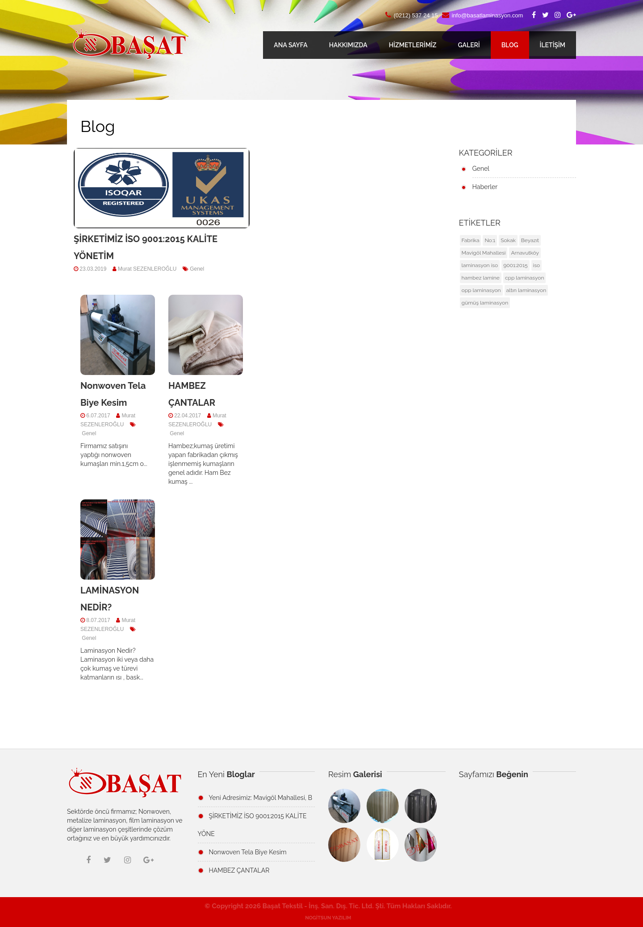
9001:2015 (515, 265)
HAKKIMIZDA (348, 45)
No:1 (489, 240)
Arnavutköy (525, 253)
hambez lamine (481, 278)
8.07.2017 (97, 620)
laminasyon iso (480, 265)
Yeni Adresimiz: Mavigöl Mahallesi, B (260, 797)
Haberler (485, 186)
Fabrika (471, 240)
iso (536, 265)
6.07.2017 (97, 415)
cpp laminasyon (524, 278)
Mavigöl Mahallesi (484, 253)
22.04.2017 (187, 415)
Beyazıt (530, 240)
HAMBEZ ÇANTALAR (239, 870)
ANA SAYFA (290, 45)
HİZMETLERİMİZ (413, 45)
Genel (196, 269)
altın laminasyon (526, 290)
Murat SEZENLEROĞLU (145, 269)
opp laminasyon (481, 290)
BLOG (509, 45)
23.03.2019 (92, 269)
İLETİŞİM (552, 45)
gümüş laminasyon (485, 303)
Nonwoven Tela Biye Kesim (248, 852)
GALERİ (469, 45)
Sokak (508, 240)
